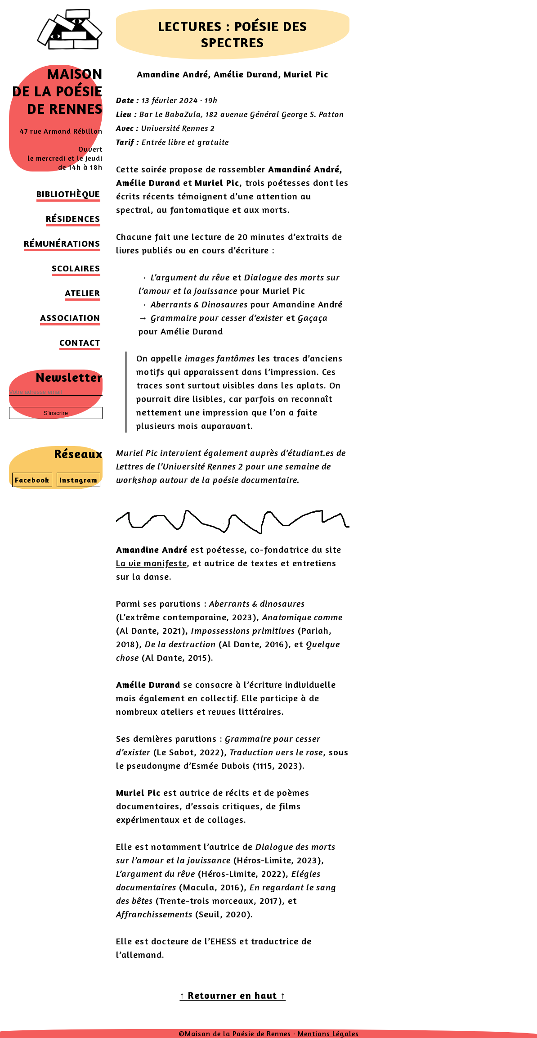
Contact (79, 342)
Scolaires (76, 268)
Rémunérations (62, 243)
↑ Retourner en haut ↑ (232, 995)
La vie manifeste (151, 563)
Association (70, 317)
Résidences (73, 218)
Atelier (82, 292)
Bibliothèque (68, 193)
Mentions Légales (328, 1033)
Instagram (78, 479)
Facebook (32, 479)
